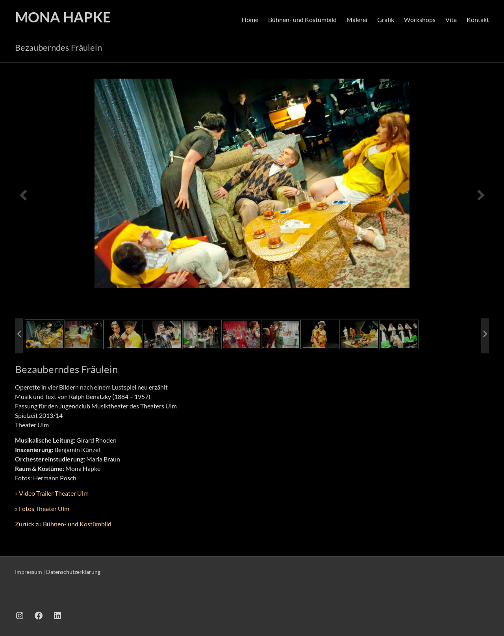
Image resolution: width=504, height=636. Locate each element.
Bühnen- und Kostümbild (302, 19)
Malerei (356, 19)
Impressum (28, 571)
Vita (451, 19)
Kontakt (478, 19)
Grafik (385, 19)
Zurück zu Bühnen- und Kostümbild (63, 524)
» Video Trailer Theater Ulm (52, 493)
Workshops (419, 19)
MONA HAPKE (63, 17)
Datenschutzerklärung (73, 571)
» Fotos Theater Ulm (42, 508)
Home (250, 19)
